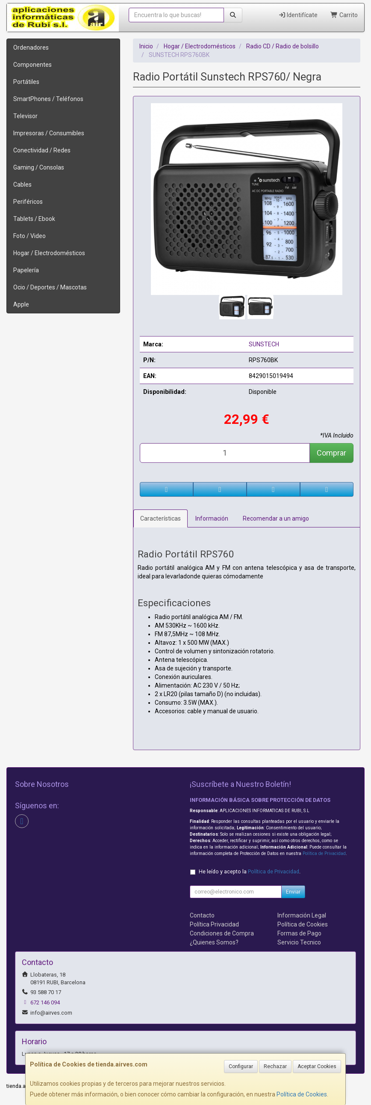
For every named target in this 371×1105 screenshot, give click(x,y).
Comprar (331, 452)
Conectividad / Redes (42, 150)
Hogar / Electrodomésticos (49, 253)
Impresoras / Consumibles (48, 133)
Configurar (241, 1066)
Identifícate (298, 15)
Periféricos (28, 201)
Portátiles (26, 81)
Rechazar (275, 1066)
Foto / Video (29, 235)
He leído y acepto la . (249, 871)
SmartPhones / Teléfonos (48, 98)
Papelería (26, 270)
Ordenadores (31, 47)
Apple (21, 304)
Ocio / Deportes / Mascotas (50, 287)
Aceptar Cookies (316, 1066)
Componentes (32, 64)
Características (160, 518)
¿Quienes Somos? (214, 942)
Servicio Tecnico (299, 942)
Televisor (25, 116)
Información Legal (301, 915)
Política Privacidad (214, 924)
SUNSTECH (264, 344)
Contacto (202, 915)
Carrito (344, 15)
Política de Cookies (302, 1094)
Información (211, 518)
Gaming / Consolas (38, 167)
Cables (22, 184)
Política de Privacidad (324, 853)
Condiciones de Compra (222, 933)
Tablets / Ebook (34, 218)
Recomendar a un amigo (276, 518)
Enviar (293, 892)
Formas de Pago (299, 933)
